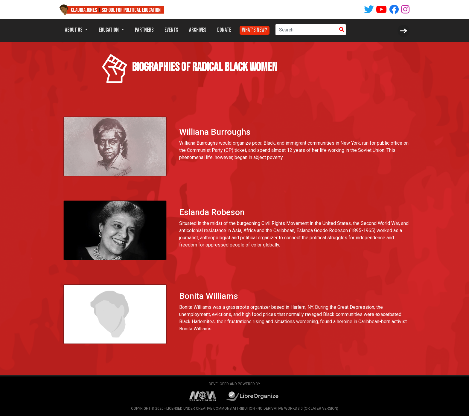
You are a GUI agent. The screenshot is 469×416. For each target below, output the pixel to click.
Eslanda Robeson (211, 212)
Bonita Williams (208, 296)
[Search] (306, 29)
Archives (197, 30)
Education (109, 30)
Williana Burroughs (215, 132)
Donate (224, 30)
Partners (144, 30)
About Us (74, 30)
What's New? (254, 28)
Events (171, 30)
